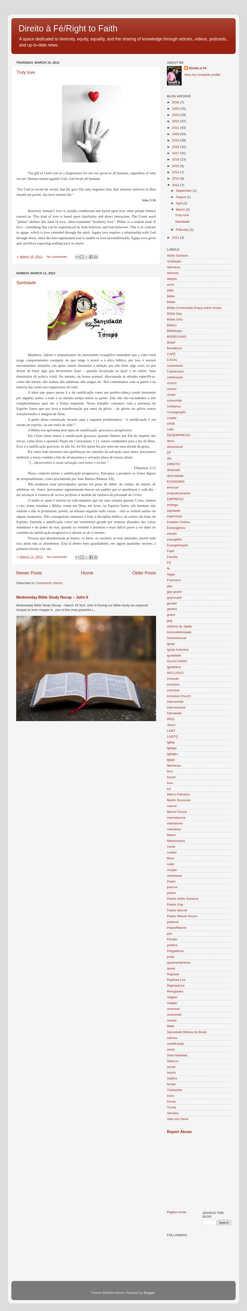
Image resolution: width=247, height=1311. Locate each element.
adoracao (173, 267)
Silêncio (172, 1061)
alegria (172, 279)
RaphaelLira (176, 985)
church (172, 383)
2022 (176, 121)
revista (172, 1020)
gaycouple (174, 597)
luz (169, 789)
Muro (170, 858)
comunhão (174, 400)
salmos (172, 1038)
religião (172, 1003)
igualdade (174, 655)
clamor (172, 389)
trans (170, 1096)
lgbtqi (171, 742)
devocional (175, 447)
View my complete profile (202, 74)
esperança (174, 516)
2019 (176, 140)
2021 (176, 128)
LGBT (171, 730)
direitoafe (173, 470)
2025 (176, 108)
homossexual (176, 638)
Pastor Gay (175, 904)
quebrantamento (179, 962)
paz (169, 933)
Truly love (25, 72)
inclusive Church (179, 696)
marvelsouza (176, 817)
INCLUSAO (175, 673)
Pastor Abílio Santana (182, 898)
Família (172, 557)
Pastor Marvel (177, 910)
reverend (173, 1009)
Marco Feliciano (178, 794)
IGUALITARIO (177, 661)
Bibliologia (174, 331)
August (181, 197)
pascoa (172, 887)
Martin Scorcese (179, 800)
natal (170, 864)
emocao (172, 487)
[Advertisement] (199, 1172)
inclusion (173, 684)
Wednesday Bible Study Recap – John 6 (52, 597)
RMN (170, 1026)
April (179, 203)
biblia (171, 296)
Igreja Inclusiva (178, 649)
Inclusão (173, 678)
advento (172, 273)
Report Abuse (179, 1132)
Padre (171, 881)
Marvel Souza (177, 812)
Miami (171, 835)
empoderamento (179, 493)
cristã (171, 423)
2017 (176, 153)
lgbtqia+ (172, 754)
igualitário (174, 667)
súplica (172, 1078)
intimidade (174, 713)
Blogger (149, 1293)
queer (171, 968)
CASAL (172, 360)
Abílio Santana (177, 255)
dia (169, 458)
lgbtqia (172, 748)
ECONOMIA (176, 481)
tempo (171, 1084)
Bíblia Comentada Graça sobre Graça (194, 308)
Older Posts (144, 572)
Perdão (172, 939)
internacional (176, 707)
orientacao (174, 875)
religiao (172, 997)
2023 (176, 115)
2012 (176, 185)
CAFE (171, 354)
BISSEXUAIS (176, 336)
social (171, 1067)
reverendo (174, 1014)
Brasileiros (174, 348)
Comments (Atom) (49, 583)
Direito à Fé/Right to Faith (68, 28)
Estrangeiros (176, 528)
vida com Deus (177, 1119)
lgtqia (171, 760)
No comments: (58, 257)
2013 (176, 178)
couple (172, 418)
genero (172, 609)
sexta (171, 1049)
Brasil (171, 342)
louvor (171, 777)
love (170, 783)
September (184, 190)
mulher (172, 852)
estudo (172, 533)
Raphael (173, 974)
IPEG (171, 719)
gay (169, 586)
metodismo (175, 823)
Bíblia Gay (174, 313)
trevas (171, 1101)
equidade (173, 510)
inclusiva (173, 690)
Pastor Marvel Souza (182, 916)
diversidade (175, 476)
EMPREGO (175, 499)
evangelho (174, 539)
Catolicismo (175, 371)
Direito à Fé (198, 68)
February (183, 229)
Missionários (176, 841)
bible (170, 290)
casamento (175, 365)
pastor (171, 893)
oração (172, 870)
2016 (176, 159)
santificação (175, 1043)
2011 (176, 237)
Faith (170, 551)
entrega (172, 505)
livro (170, 771)
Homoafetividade (179, 632)
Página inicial (176, 1212)
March (181, 209)
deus (170, 441)
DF (169, 452)
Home (87, 572)
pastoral (172, 922)
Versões (173, 1113)
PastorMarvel (176, 928)
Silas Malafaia (177, 1055)
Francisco (174, 580)
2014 (176, 172)
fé (168, 568)
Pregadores (175, 951)
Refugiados (175, 991)
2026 (176, 102)
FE (169, 562)
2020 (176, 134)
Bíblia (171, 302)
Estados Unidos (178, 522)
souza (171, 1072)
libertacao (174, 765)
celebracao (175, 377)
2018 (176, 147)
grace (171, 615)
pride (170, 957)
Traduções (174, 1090)
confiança (174, 406)
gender (172, 603)
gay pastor (174, 592)
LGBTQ (172, 736)
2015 (176, 166)
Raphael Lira (176, 980)
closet (171, 394)
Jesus (171, 725)
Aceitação (174, 261)
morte (171, 846)
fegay (171, 574)
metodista (174, 829)
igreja (171, 644)
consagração (176, 412)
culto (170, 429)
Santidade (26, 282)
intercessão (175, 701)
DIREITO (173, 464)
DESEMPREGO (178, 435)
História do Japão (179, 626)
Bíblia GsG (175, 319)
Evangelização (177, 545)
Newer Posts (29, 572)
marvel (172, 806)
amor (170, 284)
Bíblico (172, 325)
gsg (169, 620)
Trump (171, 1107)
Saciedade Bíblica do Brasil (186, 1032)
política (172, 945)
